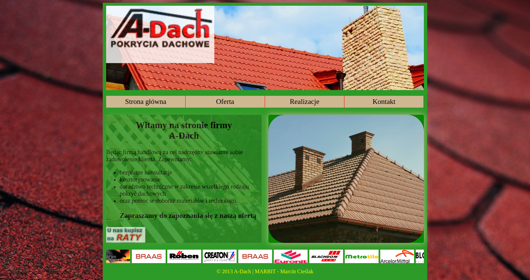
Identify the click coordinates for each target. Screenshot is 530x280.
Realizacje (304, 101)
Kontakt (383, 101)
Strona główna (145, 101)
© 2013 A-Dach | (236, 271)
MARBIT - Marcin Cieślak (284, 271)
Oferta (225, 101)
